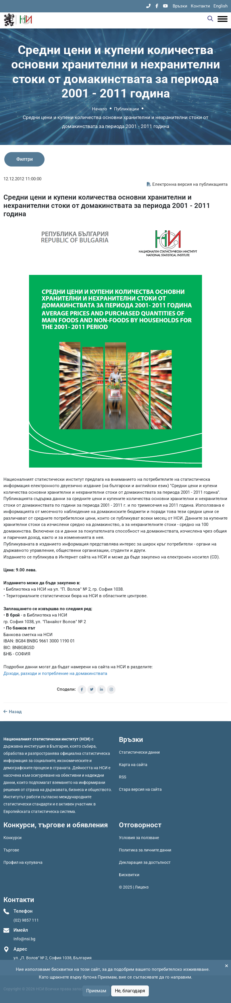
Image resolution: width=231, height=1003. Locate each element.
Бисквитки (129, 874)
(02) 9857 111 (26, 920)
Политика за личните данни (145, 850)
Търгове (11, 850)
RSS (122, 777)
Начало (99, 109)
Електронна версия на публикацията (187, 184)
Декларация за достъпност (145, 862)
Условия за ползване (139, 837)
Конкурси (12, 837)
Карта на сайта (133, 764)
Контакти (200, 6)
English (220, 6)
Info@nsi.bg (24, 939)
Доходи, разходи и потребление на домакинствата (55, 673)
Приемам (96, 991)
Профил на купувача (23, 862)
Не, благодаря (130, 991)
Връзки (180, 6)
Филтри (24, 159)
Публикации (126, 109)
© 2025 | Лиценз (134, 887)
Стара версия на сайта (140, 789)
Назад (12, 711)
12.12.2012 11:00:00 (22, 178)
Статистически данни (139, 752)
